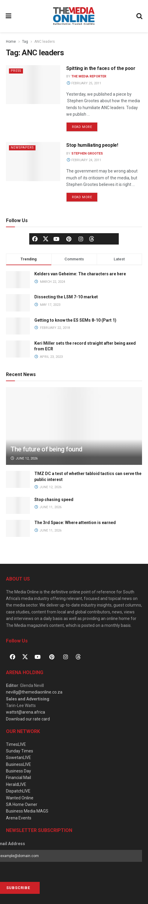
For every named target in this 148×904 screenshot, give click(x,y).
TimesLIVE (16, 744)
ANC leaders (44, 41)
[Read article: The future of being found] (74, 436)
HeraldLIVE (16, 784)
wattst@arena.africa (25, 712)
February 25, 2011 (83, 83)
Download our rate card (28, 719)
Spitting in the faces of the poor (100, 68)
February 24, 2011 (83, 160)
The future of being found (46, 449)
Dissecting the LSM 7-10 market (66, 296)
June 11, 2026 (47, 507)
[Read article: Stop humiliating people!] (33, 161)
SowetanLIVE (18, 757)
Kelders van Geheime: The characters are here (80, 273)
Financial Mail (18, 777)
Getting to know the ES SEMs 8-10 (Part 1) (75, 320)
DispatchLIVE (18, 791)
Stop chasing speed (53, 499)
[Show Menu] (8, 16)
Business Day (18, 771)
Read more (85, 125)
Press (17, 71)
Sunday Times (19, 751)
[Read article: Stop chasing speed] (18, 505)
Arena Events (18, 818)
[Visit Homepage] (74, 16)
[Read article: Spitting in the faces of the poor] (33, 84)
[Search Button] (139, 16)
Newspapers (23, 147)
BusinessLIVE (18, 764)
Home (11, 41)
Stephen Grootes (87, 153)
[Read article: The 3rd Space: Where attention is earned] (18, 528)
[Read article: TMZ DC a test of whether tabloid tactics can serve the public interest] (18, 479)
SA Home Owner (21, 804)
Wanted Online (19, 797)
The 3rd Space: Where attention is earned (75, 522)
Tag (25, 41)
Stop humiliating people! (92, 145)
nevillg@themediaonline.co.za (34, 692)
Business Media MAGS (27, 811)
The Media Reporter (88, 76)
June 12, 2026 (24, 458)
